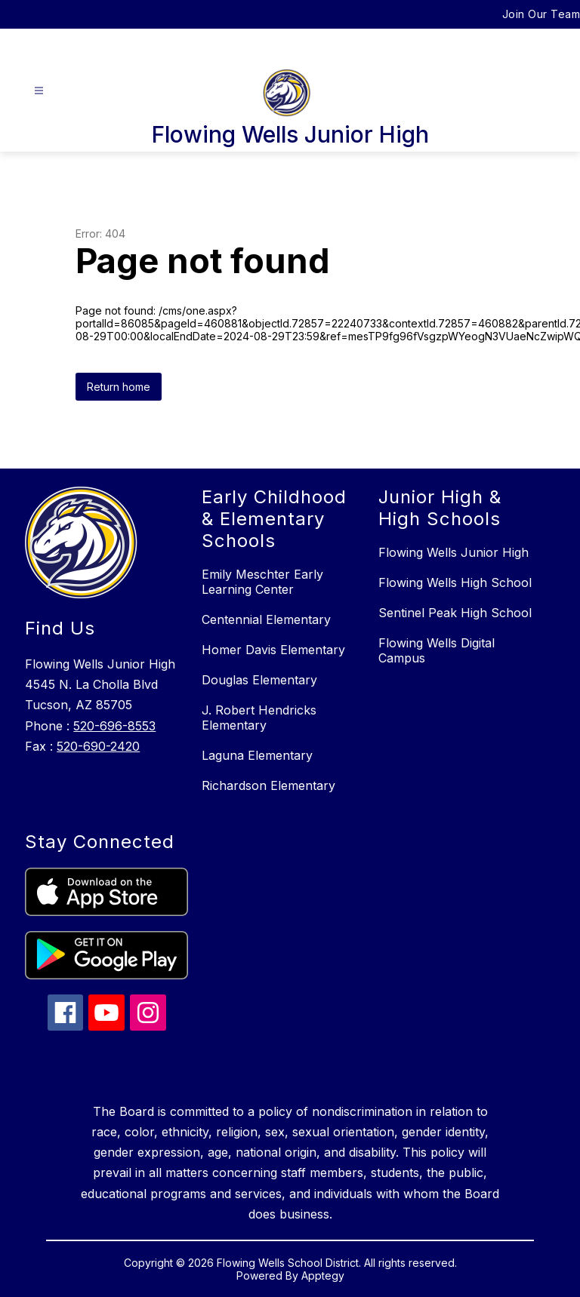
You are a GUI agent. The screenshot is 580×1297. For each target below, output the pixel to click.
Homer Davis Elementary (273, 649)
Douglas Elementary (259, 679)
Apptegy (322, 1275)
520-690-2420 (98, 746)
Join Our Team (541, 14)
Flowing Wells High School (455, 582)
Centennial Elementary (266, 619)
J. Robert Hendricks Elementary (259, 717)
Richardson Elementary (268, 785)
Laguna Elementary (257, 755)
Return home (118, 386)
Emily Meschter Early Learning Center (262, 582)
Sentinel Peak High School (455, 612)
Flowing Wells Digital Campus (436, 650)
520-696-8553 (114, 725)
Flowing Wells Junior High (453, 552)
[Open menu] (39, 91)
